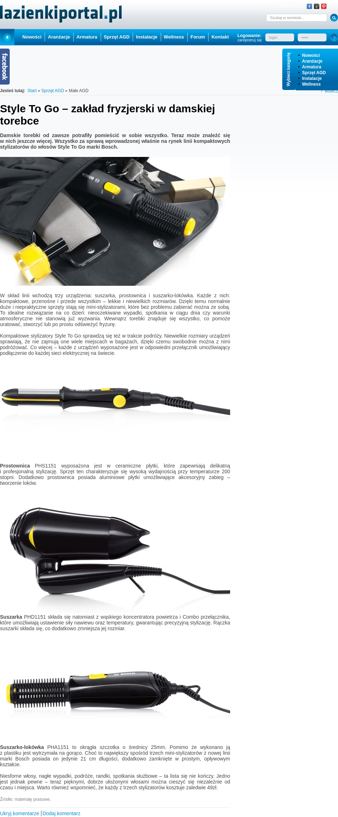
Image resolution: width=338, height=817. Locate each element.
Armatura (311, 66)
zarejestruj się (249, 40)
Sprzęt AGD (314, 72)
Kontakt (220, 37)
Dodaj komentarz (61, 813)
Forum (198, 37)
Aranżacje (312, 61)
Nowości (311, 55)
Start (7, 37)
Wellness (311, 84)
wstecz (331, 91)
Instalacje (312, 78)
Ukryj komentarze (19, 813)
